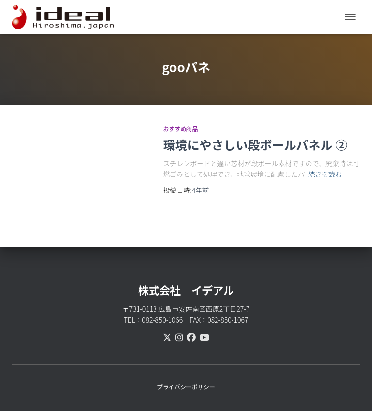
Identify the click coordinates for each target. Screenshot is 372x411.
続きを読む (325, 174)
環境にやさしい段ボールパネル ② (255, 144)
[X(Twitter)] (167, 337)
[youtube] (204, 337)
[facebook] (191, 337)
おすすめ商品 (180, 129)
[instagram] (179, 337)
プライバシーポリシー (186, 386)
